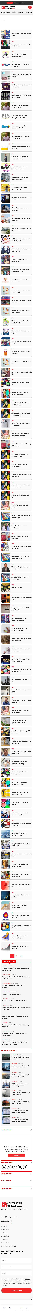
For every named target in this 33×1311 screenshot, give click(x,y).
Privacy (5, 1239)
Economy (14, 1108)
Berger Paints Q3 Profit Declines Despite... (18, 55)
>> (21, 956)
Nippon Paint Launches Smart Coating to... (21, 219)
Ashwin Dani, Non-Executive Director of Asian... (20, 558)
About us (6, 1229)
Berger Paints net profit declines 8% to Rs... (19, 783)
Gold (14, 12)
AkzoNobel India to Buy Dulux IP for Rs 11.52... (21, 301)
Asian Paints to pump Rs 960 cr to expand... (21, 824)
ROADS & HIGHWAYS (6, 991)
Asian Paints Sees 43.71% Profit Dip (21, 363)
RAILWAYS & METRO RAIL (7, 983)
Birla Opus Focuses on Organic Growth (21, 332)
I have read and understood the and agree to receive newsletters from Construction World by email (17, 1282)
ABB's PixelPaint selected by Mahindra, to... (20, 424)
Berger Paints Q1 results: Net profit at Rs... (20, 896)
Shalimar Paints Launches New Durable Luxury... (21, 86)
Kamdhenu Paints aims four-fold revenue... (20, 650)
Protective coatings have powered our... (19, 260)
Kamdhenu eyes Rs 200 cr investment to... (19, 773)
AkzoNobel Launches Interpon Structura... (21, 209)
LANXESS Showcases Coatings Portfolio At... (21, 45)
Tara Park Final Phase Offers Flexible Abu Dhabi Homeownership (15, 1043)
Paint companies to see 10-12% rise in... (21, 855)
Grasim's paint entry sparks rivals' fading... (20, 486)
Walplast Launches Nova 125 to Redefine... (21, 199)
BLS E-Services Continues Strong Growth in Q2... (19, 117)
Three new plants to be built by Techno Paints (21, 670)
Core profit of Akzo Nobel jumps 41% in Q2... (19, 937)
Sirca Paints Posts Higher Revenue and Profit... (19, 127)
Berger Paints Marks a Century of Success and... (21, 445)
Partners (5, 1233)
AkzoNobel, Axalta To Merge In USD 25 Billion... (21, 96)
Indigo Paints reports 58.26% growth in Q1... (20, 609)
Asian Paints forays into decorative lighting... (19, 763)
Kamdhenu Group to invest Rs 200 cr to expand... (21, 886)
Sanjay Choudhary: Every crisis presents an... (21, 752)
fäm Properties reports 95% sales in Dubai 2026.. (20, 1076)
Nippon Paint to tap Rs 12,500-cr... (21, 681)
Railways (14, 1099)
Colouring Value (16, 587)
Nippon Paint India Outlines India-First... (20, 65)
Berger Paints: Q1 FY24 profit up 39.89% (21, 599)
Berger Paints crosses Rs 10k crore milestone (20, 660)
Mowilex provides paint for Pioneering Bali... (20, 455)
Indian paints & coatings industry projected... (19, 629)
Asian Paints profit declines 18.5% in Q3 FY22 (20, 793)
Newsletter (6, 1243)
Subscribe (9, 3)
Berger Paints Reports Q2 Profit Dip (21, 373)
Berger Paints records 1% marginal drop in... (19, 834)
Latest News (5, 12)
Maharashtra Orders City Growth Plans (14, 1001)
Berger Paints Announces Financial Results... (19, 168)
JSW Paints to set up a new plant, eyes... (20, 916)
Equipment (5, 1022)
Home (3, 21)
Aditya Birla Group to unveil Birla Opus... (20, 578)
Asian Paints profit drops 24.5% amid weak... (19, 394)
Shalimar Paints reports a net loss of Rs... (20, 352)
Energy (4, 965)
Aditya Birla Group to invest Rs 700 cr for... (21, 927)
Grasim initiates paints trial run (20, 496)
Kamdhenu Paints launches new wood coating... (20, 270)
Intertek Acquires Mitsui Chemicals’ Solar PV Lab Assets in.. (16, 969)
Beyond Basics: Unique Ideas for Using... (20, 147)
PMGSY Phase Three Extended (11, 994)
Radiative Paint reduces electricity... (19, 527)
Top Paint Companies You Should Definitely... (19, 814)
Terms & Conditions (9, 1246)
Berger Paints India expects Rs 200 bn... (21, 691)
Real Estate (5, 998)
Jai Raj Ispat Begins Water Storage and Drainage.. (19, 1111)
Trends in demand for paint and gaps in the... (20, 865)
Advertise (29, 12)
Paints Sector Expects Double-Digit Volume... (21, 517)
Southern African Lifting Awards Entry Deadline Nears (14, 1034)
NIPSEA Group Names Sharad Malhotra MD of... (20, 106)
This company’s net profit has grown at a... (21, 701)
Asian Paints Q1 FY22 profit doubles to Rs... (20, 947)
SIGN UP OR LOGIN (19, 3)
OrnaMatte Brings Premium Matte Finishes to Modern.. (20, 1058)
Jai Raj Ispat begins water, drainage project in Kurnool (16, 1008)
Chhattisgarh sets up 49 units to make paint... (21, 640)
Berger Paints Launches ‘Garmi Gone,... (21, 35)
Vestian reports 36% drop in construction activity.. (20, 1067)
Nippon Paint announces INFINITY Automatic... (19, 619)
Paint (12, 31)
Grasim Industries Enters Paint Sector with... (21, 476)
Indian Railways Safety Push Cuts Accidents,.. (20, 1103)
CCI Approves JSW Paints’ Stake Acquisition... (19, 178)
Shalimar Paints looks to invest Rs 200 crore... (21, 547)
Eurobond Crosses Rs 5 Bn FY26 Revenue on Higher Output (16, 978)
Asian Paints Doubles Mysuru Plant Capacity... (20, 404)
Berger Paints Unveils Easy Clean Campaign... (19, 188)
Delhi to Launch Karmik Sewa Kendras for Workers (15, 1017)
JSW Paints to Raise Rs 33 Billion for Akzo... (19, 158)
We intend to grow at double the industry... (20, 568)
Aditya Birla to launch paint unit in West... (20, 845)
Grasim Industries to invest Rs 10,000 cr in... (21, 742)
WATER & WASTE (6, 1005)
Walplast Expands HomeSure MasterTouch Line (20, 322)
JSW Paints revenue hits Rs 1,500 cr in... (20, 506)
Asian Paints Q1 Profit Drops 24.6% (20, 383)
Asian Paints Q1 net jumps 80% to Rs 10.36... (21, 732)
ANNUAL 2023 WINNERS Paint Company (20, 537)
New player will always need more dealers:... (20, 711)
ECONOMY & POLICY (6, 974)
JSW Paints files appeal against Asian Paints (18, 722)
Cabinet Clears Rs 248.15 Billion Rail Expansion (13, 986)
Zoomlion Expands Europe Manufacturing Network (15, 1026)
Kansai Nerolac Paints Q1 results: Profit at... (19, 906)
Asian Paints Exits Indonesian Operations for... (20, 291)
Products (14, 1054)
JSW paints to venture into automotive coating (20, 435)
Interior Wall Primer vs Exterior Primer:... (21, 76)
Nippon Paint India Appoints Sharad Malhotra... (20, 137)
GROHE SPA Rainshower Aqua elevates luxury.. (20, 1094)
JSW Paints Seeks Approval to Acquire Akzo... (21, 229)
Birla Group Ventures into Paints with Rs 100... (19, 465)
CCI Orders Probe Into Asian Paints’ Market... (20, 240)
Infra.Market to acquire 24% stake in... (20, 804)
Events (20, 12)
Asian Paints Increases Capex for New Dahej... (21, 281)
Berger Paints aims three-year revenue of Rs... (21, 875)
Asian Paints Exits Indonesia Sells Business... (20, 311)
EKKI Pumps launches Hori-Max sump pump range (19, 1085)
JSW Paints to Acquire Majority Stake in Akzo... (21, 250)
